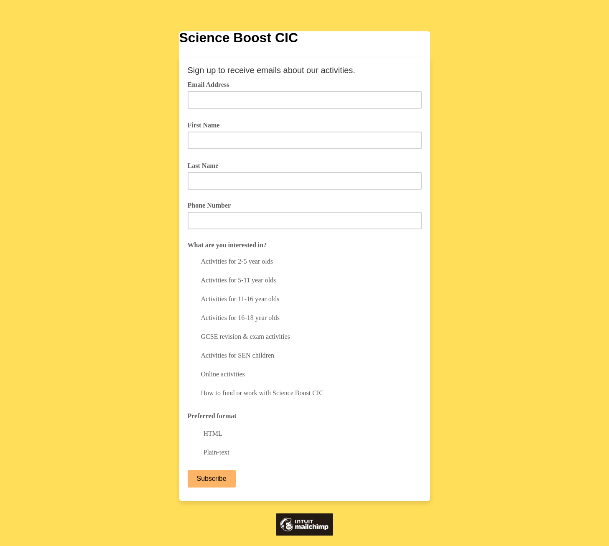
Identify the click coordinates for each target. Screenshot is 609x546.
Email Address (211, 84)
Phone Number (209, 205)
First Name (207, 124)
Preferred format (212, 415)
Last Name (206, 165)
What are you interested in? (227, 245)
